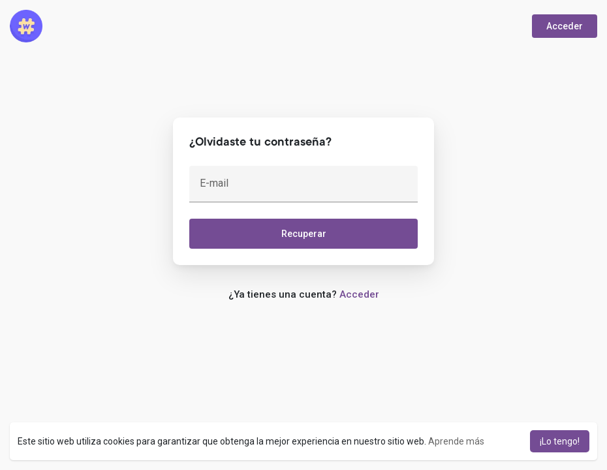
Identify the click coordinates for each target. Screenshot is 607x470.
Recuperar (303, 233)
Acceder (564, 26)
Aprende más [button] (456, 441)
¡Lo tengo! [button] (560, 441)
